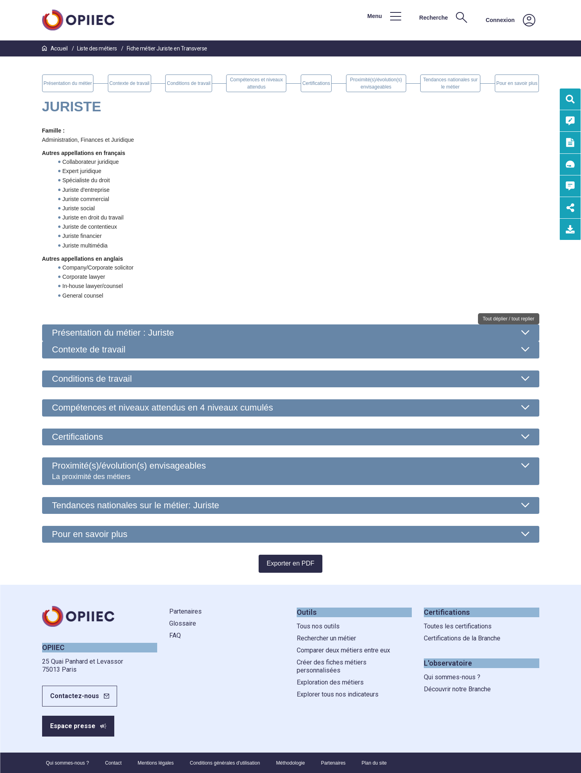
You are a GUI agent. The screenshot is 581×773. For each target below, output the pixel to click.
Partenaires (185, 611)
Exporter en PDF (290, 563)
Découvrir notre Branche (457, 689)
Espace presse (72, 726)
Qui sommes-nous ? (452, 677)
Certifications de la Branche (462, 638)
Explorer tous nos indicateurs (338, 694)
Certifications (77, 437)
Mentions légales (156, 763)
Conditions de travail (92, 379)
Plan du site (374, 763)
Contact (113, 763)
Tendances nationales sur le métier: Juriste (135, 505)
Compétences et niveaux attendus (162, 408)
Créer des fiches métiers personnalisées (331, 666)
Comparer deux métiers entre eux (343, 650)
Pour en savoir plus (90, 534)
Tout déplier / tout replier (508, 319)
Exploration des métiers (330, 682)
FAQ (175, 635)
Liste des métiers (97, 48)
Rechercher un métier (326, 638)
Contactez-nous (74, 696)
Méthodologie (290, 763)
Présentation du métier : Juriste (113, 333)
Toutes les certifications (458, 626)
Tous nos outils (318, 626)
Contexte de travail (89, 349)
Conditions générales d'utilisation (225, 763)
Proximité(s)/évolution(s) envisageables (129, 471)
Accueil (55, 48)
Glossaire (182, 623)
